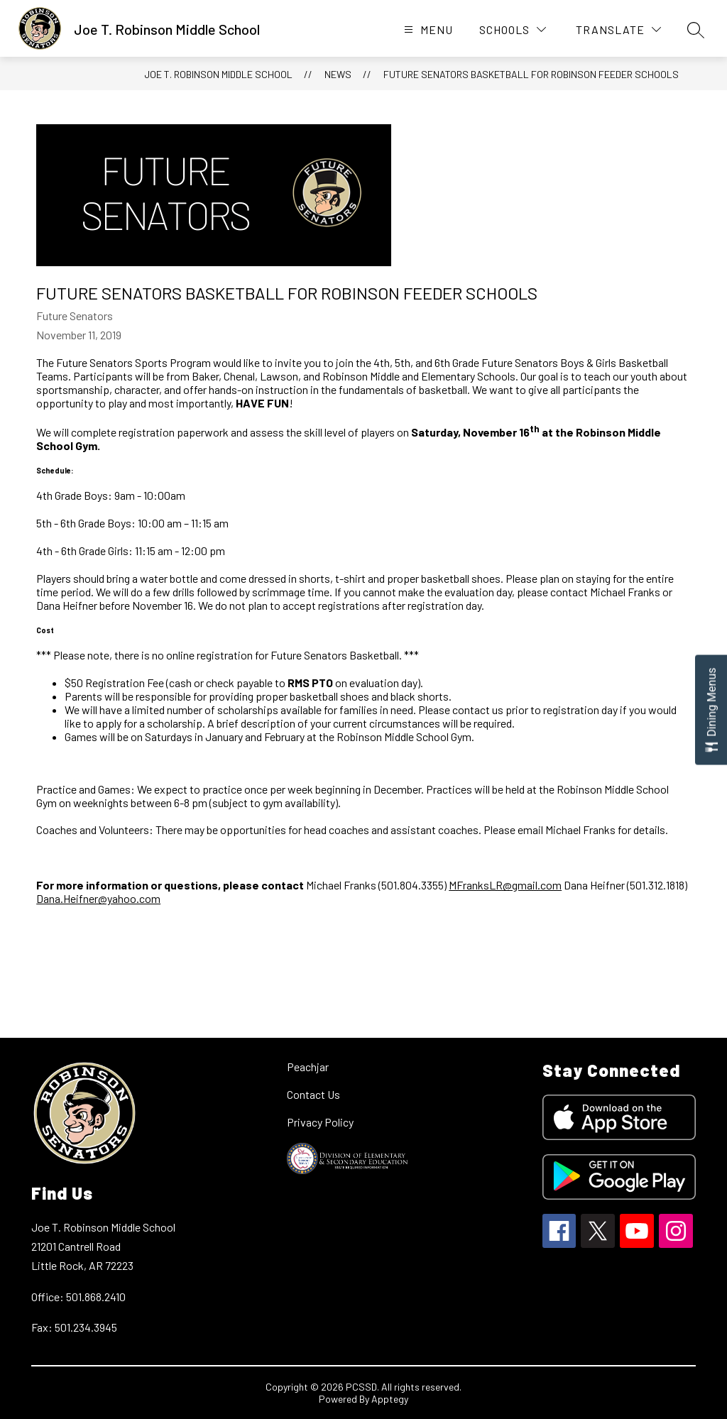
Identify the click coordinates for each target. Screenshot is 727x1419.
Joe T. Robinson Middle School (218, 74)
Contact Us (313, 1094)
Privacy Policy (320, 1122)
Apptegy (389, 1399)
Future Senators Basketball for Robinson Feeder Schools (531, 74)
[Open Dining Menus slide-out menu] (711, 709)
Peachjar (308, 1066)
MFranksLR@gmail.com (505, 885)
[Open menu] (426, 29)
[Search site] (695, 29)
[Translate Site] (618, 29)
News (337, 74)
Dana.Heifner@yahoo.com (98, 898)
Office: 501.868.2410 (78, 1296)
